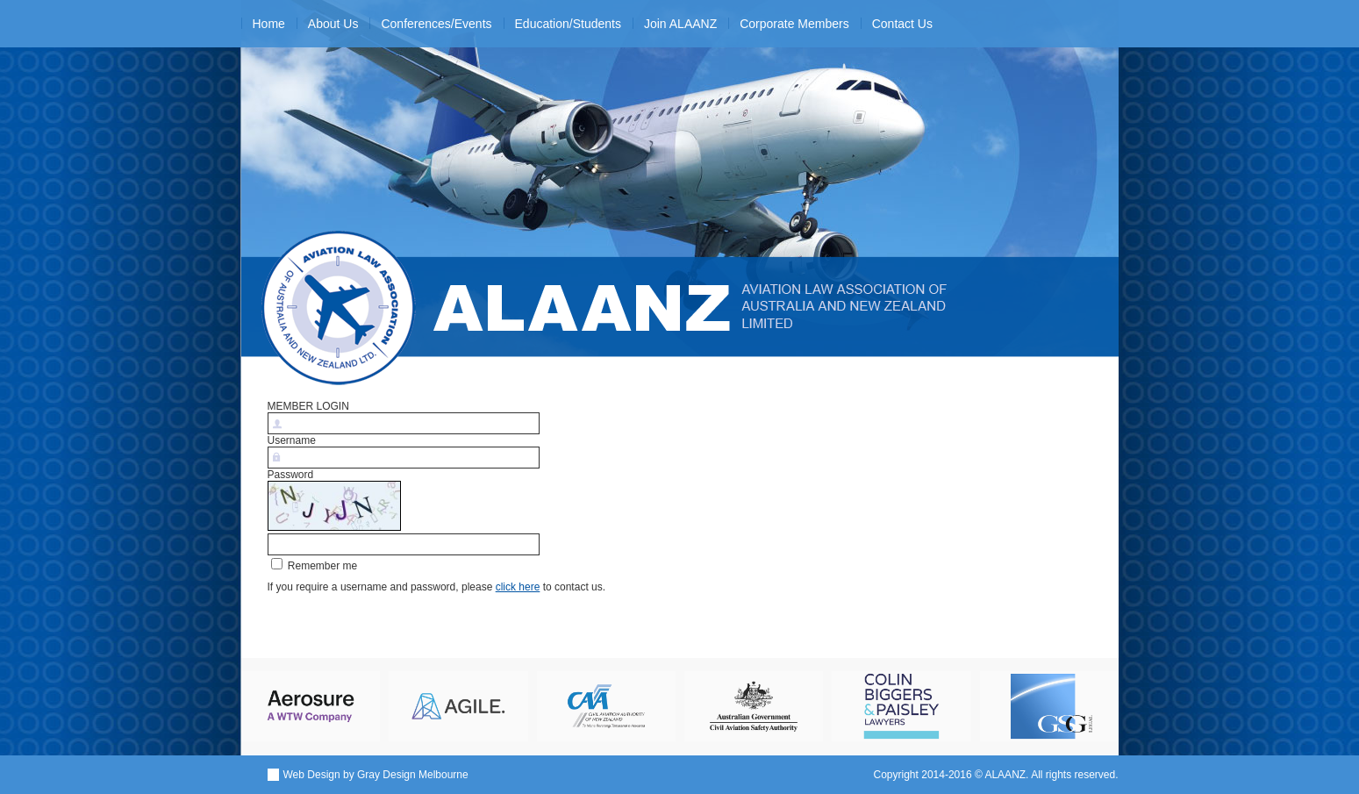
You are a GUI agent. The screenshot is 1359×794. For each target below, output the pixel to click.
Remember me (314, 566)
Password (291, 475)
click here (518, 587)
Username (292, 440)
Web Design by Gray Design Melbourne (375, 775)
